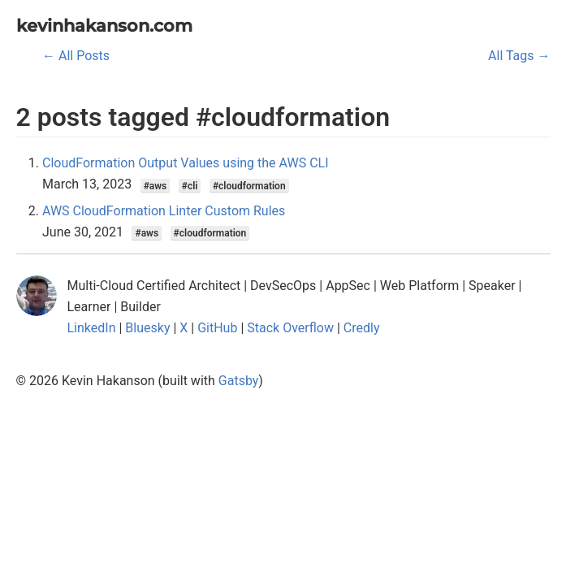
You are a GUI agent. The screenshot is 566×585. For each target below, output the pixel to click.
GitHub (217, 328)
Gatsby (238, 380)
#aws (155, 185)
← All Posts (76, 55)
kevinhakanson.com (104, 25)
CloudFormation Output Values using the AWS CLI (185, 163)
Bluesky (147, 328)
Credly (361, 328)
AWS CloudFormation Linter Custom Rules (163, 211)
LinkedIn (91, 328)
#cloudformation (249, 185)
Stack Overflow (290, 328)
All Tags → (519, 55)
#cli (190, 185)
